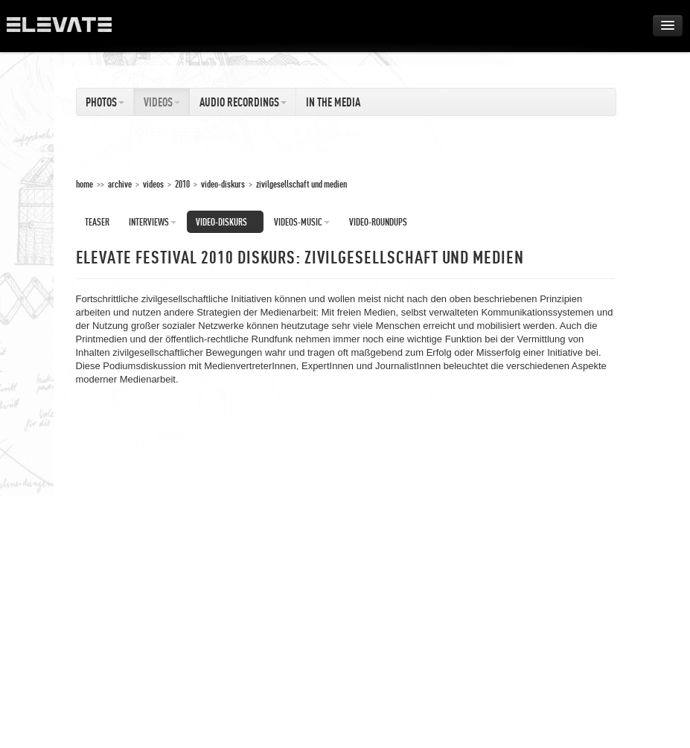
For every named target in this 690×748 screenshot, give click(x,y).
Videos (162, 102)
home (84, 184)
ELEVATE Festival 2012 (67, 30)
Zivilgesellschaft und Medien (301, 184)
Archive (120, 184)
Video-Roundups (378, 222)
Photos (105, 102)
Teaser (97, 222)
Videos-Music (302, 222)
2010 (182, 184)
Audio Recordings (243, 102)
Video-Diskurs (223, 184)
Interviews (152, 222)
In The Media (333, 102)
